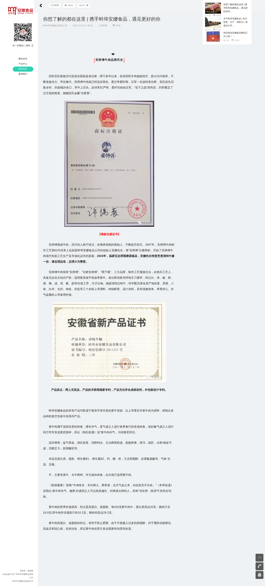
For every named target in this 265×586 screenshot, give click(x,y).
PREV (72, 5)
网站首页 (22, 58)
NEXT (87, 5)
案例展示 (22, 74)
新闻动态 (22, 69)
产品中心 (22, 64)
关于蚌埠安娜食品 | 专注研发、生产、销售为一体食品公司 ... (235, 315)
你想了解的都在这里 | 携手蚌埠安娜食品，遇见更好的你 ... (235, 300)
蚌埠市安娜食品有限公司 (22, 581)
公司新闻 (58, 5)
